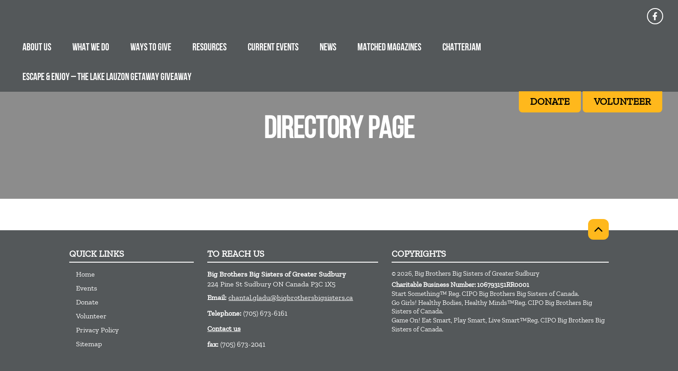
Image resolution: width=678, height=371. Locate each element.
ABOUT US (36, 48)
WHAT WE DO (90, 48)
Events (86, 288)
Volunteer (91, 316)
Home (85, 274)
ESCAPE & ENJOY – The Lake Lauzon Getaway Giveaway (107, 77)
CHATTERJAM (461, 48)
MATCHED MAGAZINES (389, 48)
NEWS (328, 48)
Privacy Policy (97, 330)
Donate (87, 302)
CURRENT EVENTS (273, 48)
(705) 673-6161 (265, 313)
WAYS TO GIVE (150, 48)
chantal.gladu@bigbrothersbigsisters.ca (290, 297)
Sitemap (89, 344)
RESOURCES (209, 48)
